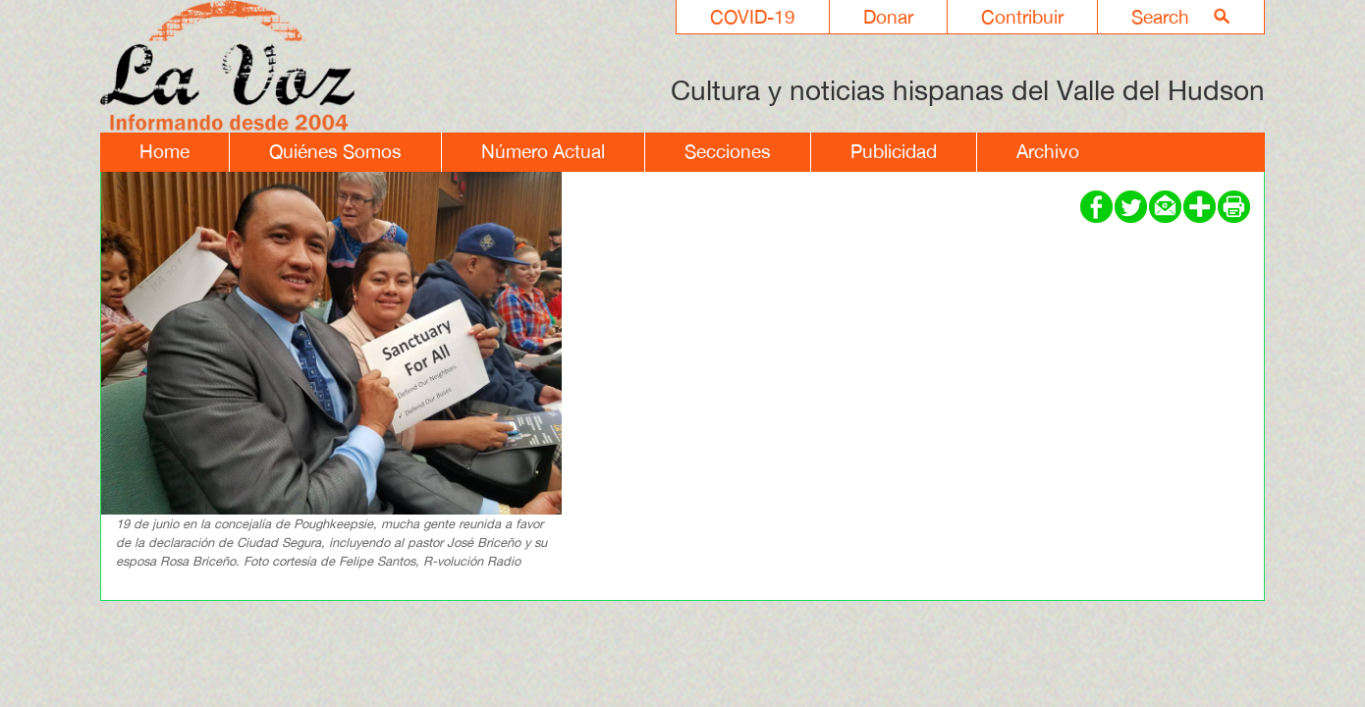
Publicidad (893, 151)
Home (164, 151)
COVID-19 (752, 16)
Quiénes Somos (335, 151)
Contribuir (1022, 16)
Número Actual (543, 151)
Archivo (1047, 151)
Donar (888, 16)
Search (1160, 16)
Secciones (727, 151)
